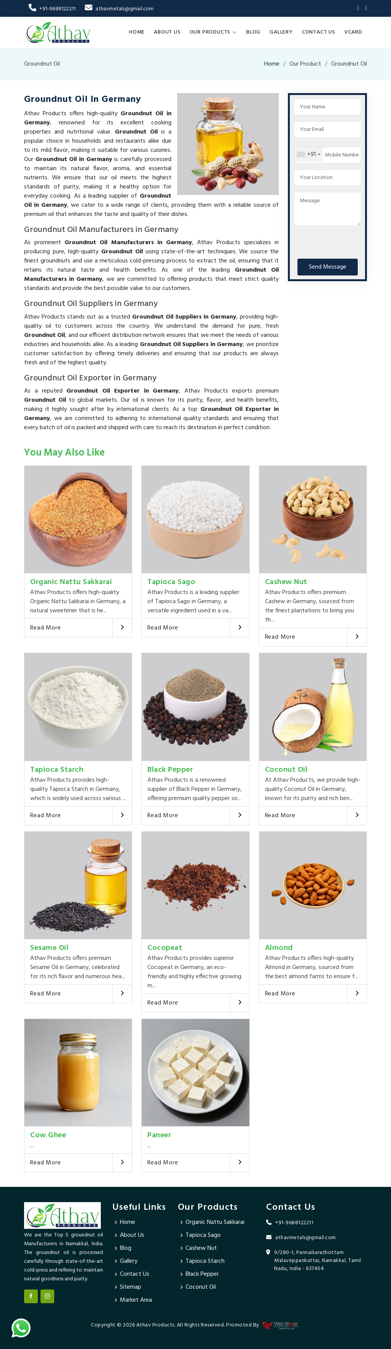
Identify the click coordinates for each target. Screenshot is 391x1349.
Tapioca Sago (171, 582)
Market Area (136, 1300)
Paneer (159, 1135)
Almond (279, 948)
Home (137, 32)
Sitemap (130, 1287)
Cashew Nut (286, 582)
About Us (167, 32)
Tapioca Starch (56, 770)
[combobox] (308, 154)
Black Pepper (170, 770)
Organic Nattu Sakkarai (71, 582)
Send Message (327, 267)
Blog (253, 32)
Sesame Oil (49, 948)
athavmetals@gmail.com (119, 9)
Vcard (353, 32)
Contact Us (318, 32)
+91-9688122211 (52, 9)
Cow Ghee (48, 1135)
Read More (45, 628)
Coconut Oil (286, 770)
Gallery (281, 32)
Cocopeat (164, 948)
